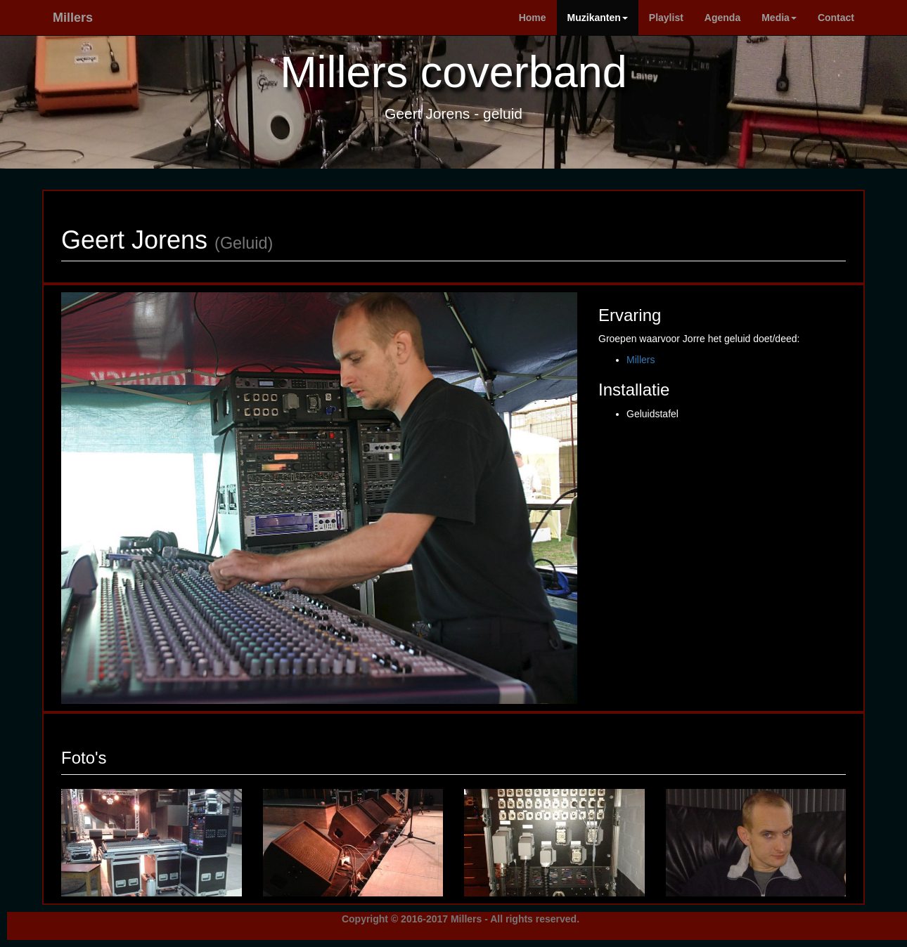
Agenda (722, 17)
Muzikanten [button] (597, 17)
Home (532, 17)
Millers (73, 18)
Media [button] (779, 17)
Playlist (666, 17)
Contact (836, 17)
